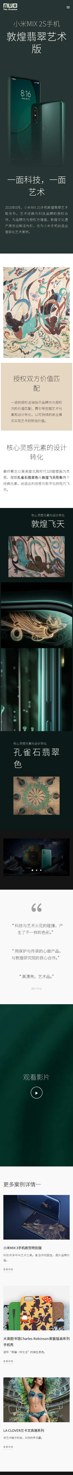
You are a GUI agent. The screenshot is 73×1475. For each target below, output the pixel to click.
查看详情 (8, 1269)
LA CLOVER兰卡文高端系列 (23, 1429)
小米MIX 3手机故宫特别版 (22, 1247)
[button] (32, 870)
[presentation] (11, 857)
